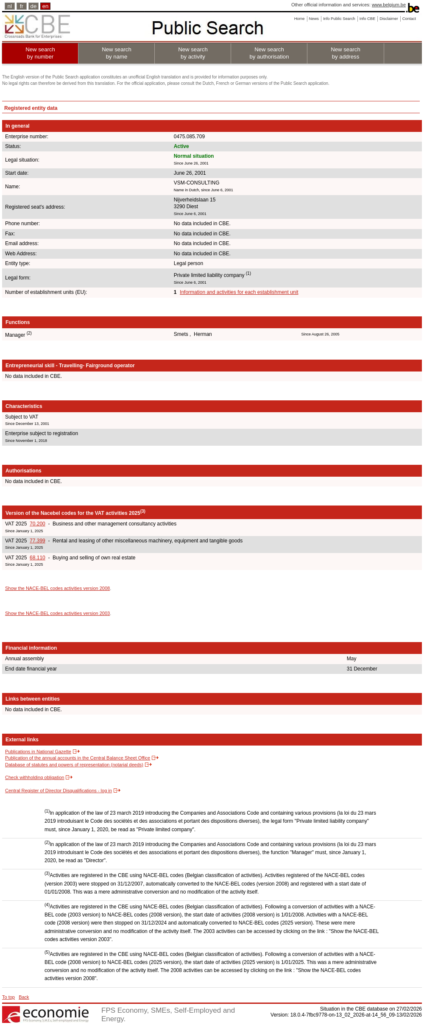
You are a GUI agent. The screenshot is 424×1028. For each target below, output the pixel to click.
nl (10, 6)
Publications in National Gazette (38, 751)
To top (8, 997)
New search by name (116, 53)
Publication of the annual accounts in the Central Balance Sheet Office (77, 757)
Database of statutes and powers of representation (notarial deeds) (74, 764)
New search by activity (193, 53)
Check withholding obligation (34, 777)
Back (24, 997)
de (34, 6)
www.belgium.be (389, 4)
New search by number (40, 53)
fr (21, 6)
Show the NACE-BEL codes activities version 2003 (57, 613)
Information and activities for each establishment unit (239, 292)
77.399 (37, 541)
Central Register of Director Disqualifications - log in (58, 790)
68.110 (37, 558)
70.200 (37, 524)
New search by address (345, 53)
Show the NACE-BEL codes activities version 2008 (57, 588)
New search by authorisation (269, 53)
